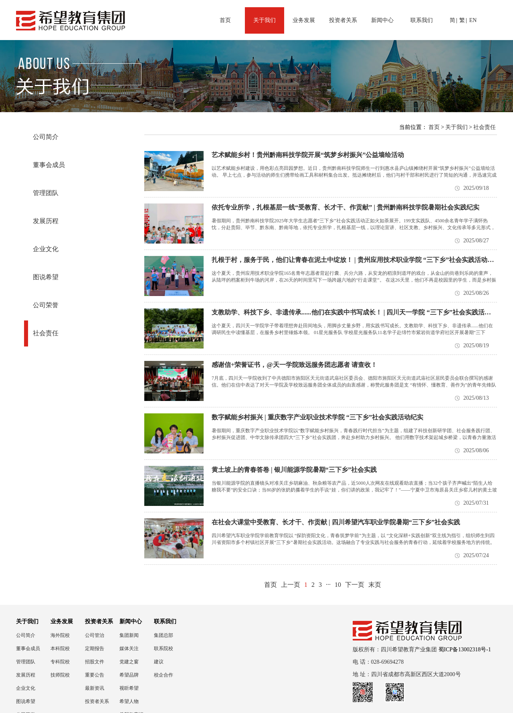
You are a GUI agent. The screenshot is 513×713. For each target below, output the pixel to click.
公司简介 (46, 136)
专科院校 (60, 662)
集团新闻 (129, 635)
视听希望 (129, 688)
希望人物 (129, 701)
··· (328, 584)
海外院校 (60, 635)
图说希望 (46, 277)
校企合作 (163, 675)
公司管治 (94, 635)
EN (473, 20)
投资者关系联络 (97, 702)
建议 (159, 662)
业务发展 (304, 20)
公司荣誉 (46, 305)
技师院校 (60, 675)
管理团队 (46, 192)
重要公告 (94, 675)
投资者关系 (343, 20)
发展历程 (46, 221)
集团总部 (163, 635)
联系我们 (421, 20)
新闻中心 (382, 20)
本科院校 (60, 648)
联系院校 (163, 648)
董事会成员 (49, 164)
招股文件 (94, 662)
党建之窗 (129, 662)
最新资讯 (94, 688)
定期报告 (94, 648)
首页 (225, 20)
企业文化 (46, 249)
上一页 (290, 584)
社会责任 (46, 333)
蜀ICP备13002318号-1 (464, 650)
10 (338, 584)
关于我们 (264, 20)
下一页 (354, 584)
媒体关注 (129, 648)
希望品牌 (129, 675)
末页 (374, 584)
